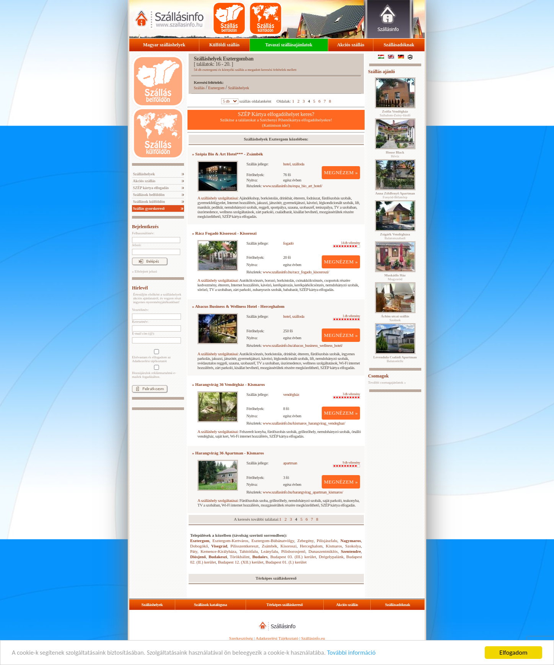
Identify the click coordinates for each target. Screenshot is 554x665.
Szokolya (353, 546)
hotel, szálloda (293, 164)
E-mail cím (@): (143, 333)
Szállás (199, 88)
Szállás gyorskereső (148, 208)
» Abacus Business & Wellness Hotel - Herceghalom (238, 306)
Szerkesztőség (241, 638)
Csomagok (378, 376)
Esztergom (216, 88)
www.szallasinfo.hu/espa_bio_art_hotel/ (293, 185)
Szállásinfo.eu (313, 638)
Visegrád (219, 546)
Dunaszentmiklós (322, 551)
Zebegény (305, 540)
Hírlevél (140, 288)
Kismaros (334, 546)
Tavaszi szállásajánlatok (288, 44)
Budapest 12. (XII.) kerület (241, 562)
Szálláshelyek (143, 174)
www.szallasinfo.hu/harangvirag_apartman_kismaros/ (303, 492)
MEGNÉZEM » (341, 172)
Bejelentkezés (145, 226)
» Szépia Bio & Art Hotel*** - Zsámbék (227, 154)
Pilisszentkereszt (244, 546)
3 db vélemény (346, 395)
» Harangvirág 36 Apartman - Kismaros (228, 453)
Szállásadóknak (399, 44)
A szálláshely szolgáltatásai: (217, 198)
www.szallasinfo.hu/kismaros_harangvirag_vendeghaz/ (304, 423)
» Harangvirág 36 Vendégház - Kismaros (228, 384)
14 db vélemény (346, 244)
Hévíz (395, 154)
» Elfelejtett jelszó (144, 271)
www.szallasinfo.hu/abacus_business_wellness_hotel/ (303, 345)
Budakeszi (218, 556)
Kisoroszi (288, 546)
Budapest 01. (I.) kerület (286, 562)
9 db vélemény (346, 464)
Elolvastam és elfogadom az (155, 356)
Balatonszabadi (395, 236)
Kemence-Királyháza (218, 551)
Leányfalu (269, 551)
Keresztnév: (140, 322)
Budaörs (260, 556)
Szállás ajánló (381, 71)
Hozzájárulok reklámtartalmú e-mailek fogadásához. (155, 372)
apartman (290, 463)
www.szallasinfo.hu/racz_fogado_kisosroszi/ (296, 272)
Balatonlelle (395, 359)
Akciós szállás (350, 44)
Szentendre (351, 551)
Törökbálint (239, 556)
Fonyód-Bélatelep (395, 195)
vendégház (291, 394)
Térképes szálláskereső (284, 604)
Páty (193, 551)
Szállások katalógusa (210, 604)
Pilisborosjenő (293, 551)
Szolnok (395, 318)
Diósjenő (198, 556)
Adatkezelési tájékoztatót (149, 361)
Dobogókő (199, 546)
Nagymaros (351, 540)
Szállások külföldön (148, 201)
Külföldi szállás (224, 44)
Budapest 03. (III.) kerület (293, 556)
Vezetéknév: (140, 310)
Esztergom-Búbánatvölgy (272, 540)
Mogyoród (395, 277)
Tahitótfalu (249, 551)
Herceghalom (311, 546)
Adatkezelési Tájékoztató (277, 638)
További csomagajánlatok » (387, 382)
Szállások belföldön (148, 195)
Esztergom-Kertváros (230, 540)
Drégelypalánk (331, 556)
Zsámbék (269, 546)
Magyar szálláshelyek (164, 44)
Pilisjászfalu (327, 540)
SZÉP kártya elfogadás (150, 188)
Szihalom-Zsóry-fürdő (395, 113)
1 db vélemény (346, 317)
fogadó (288, 243)
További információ (362, 653)
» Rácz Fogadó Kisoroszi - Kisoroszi (224, 233)
